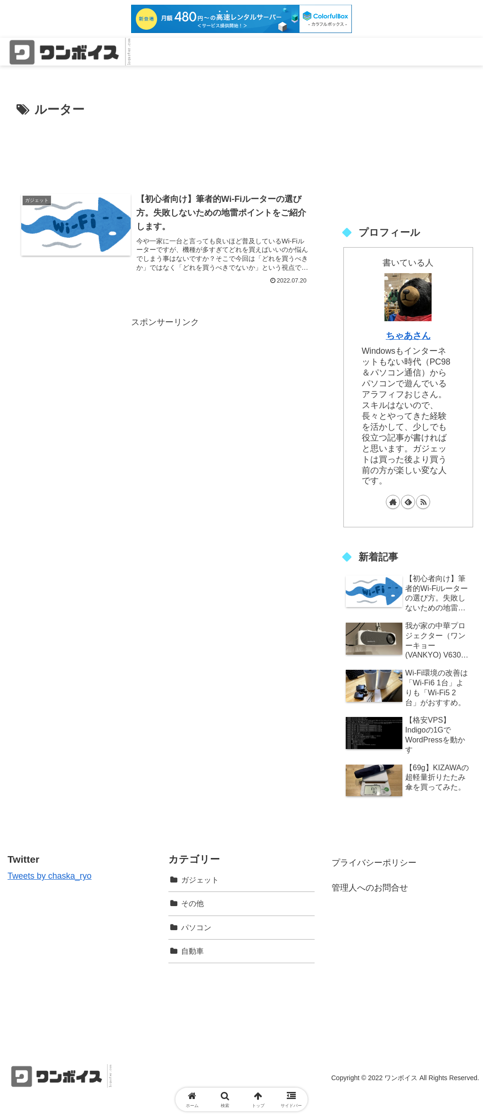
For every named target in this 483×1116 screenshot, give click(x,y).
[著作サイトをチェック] (393, 502)
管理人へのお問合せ (370, 887)
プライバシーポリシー (374, 862)
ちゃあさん (408, 335)
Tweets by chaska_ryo (50, 876)
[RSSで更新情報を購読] (423, 502)
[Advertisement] (165, 149)
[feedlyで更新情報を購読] (408, 502)
